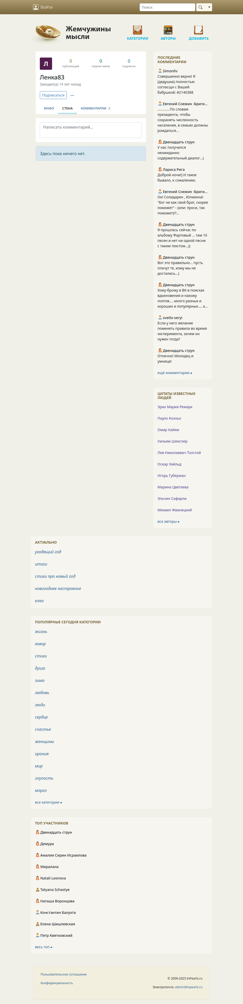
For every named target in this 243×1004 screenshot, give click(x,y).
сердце (41, 717)
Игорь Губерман (171, 475)
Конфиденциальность (57, 983)
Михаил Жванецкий (174, 509)
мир (39, 766)
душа (40, 668)
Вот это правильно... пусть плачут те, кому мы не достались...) (180, 268)
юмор (40, 644)
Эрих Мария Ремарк (174, 406)
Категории (137, 28)
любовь (42, 692)
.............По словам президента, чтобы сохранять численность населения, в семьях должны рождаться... (182, 120)
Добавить (199, 28)
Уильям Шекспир (172, 441)
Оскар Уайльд (169, 464)
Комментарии (95, 108)
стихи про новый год (55, 576)
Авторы (168, 28)
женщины (44, 741)
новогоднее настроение (58, 588)
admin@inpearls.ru (188, 987)
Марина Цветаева (172, 487)
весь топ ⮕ (43, 946)
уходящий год (48, 552)
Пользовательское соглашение (64, 974)
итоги (41, 564)
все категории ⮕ (48, 802)
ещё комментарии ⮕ (174, 372)
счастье (43, 729)
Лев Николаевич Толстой (179, 452)
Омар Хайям (168, 429)
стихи (41, 656)
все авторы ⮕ (168, 521)
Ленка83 (52, 77)
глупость (44, 778)
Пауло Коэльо (169, 418)
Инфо (49, 108)
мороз (41, 790)
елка (39, 600)
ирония (42, 754)
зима (39, 680)
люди (40, 705)
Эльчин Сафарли (172, 498)
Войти (43, 7)
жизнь (41, 631)
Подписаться (53, 95)
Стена (67, 108)
